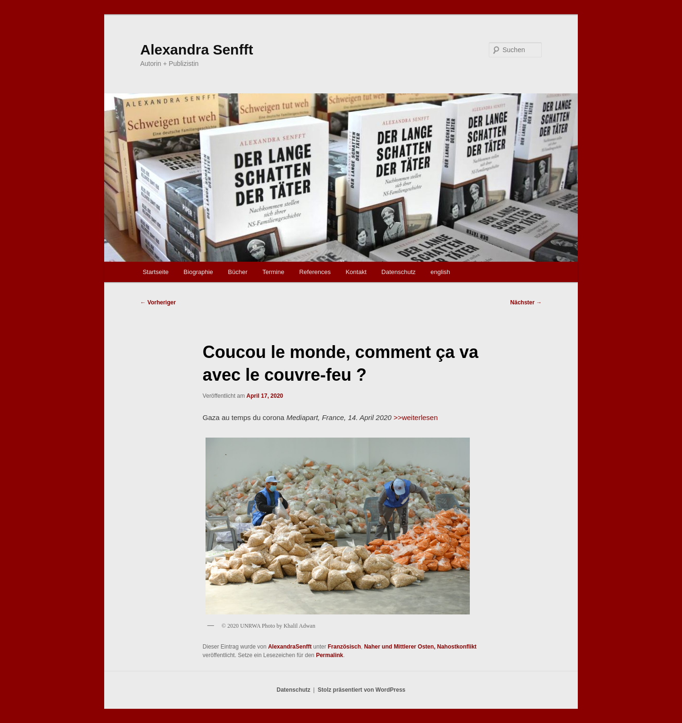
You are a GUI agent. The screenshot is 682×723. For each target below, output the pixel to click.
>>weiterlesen (416, 417)
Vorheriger (158, 302)
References (315, 271)
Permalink (329, 655)
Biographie (198, 271)
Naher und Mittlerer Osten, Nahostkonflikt (420, 646)
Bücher (237, 271)
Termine (273, 271)
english (440, 271)
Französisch (344, 646)
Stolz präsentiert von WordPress (361, 689)
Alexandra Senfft (196, 49)
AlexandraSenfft (290, 646)
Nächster (526, 302)
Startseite (156, 271)
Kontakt (356, 271)
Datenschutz (398, 271)
